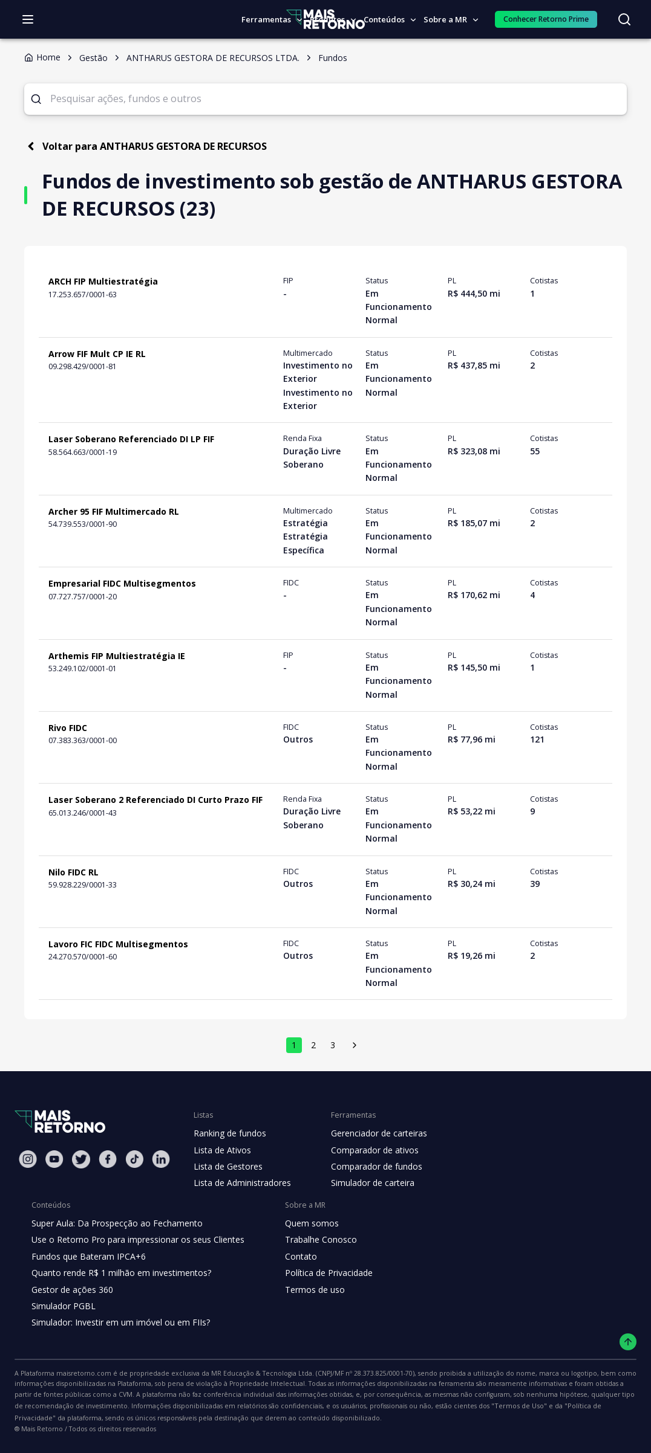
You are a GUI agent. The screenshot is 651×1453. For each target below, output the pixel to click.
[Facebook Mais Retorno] (108, 1159)
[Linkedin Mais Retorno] (161, 1159)
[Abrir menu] (28, 19)
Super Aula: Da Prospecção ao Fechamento (114, 1224)
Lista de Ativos (221, 1151)
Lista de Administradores (240, 1183)
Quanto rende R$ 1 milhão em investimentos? (117, 1273)
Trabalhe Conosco (310, 1240)
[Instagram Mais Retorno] (28, 1159)
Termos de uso (304, 1290)
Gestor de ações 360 (70, 1290)
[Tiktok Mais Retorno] (134, 1159)
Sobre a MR (450, 19)
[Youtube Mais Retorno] (54, 1159)
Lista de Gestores (227, 1167)
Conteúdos (389, 19)
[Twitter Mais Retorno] (81, 1160)
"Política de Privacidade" (406, 1406)
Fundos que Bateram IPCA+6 (86, 1257)
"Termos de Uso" (329, 1406)
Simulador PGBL (62, 1307)
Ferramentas (273, 19)
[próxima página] (354, 1045)
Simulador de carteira (366, 1183)
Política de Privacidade (319, 1273)
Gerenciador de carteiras (372, 1134)
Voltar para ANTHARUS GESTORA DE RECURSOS (148, 146)
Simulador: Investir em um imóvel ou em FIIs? (117, 1323)
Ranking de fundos (229, 1134)
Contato (291, 1257)
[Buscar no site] (624, 19)
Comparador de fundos (369, 1167)
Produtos (332, 19)
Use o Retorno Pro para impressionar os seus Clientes (134, 1240)
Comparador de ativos (368, 1151)
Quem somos (301, 1224)
